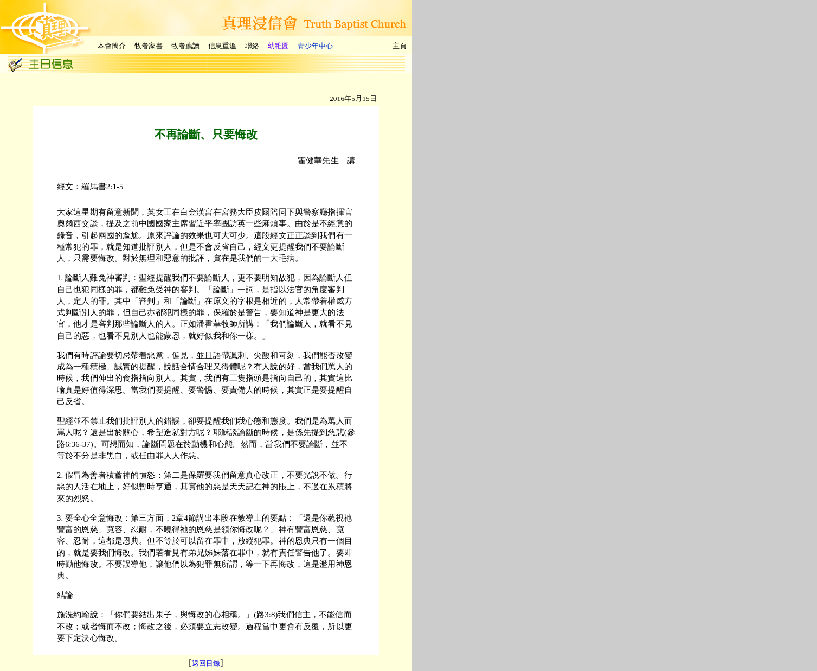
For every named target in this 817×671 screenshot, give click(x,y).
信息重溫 (222, 46)
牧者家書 (148, 46)
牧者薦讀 (185, 46)
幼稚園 (278, 46)
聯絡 (252, 46)
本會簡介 (112, 46)
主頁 (400, 46)
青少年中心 (315, 46)
